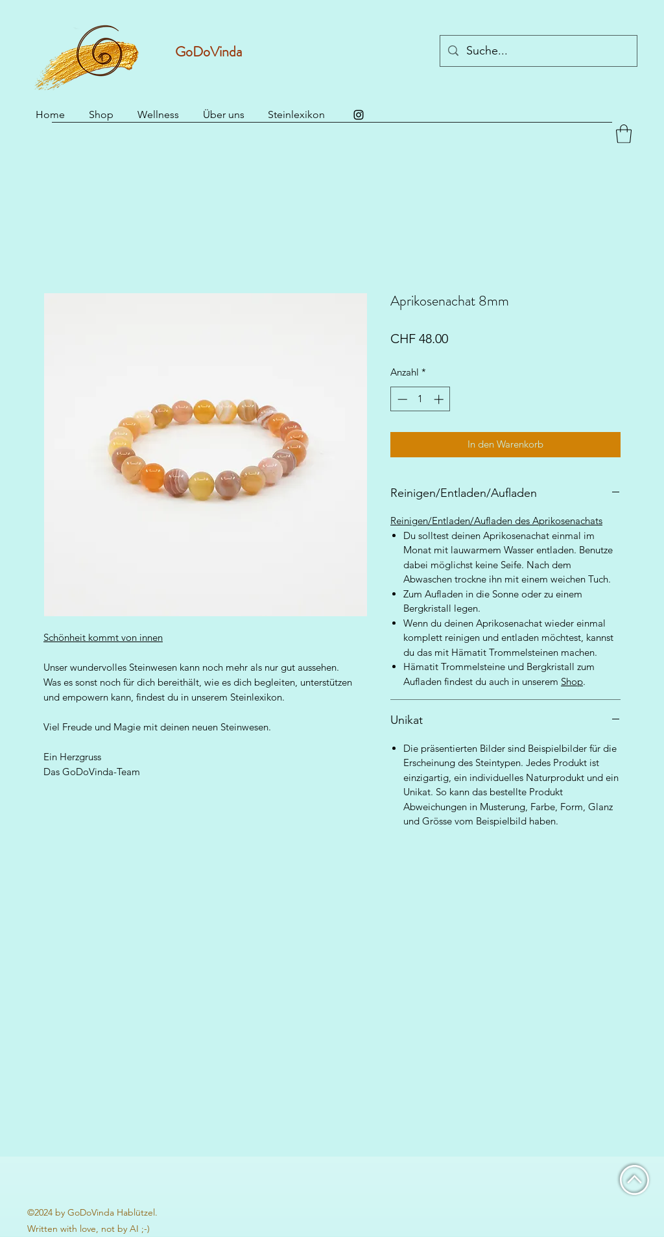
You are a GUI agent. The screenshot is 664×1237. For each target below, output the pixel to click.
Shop (572, 681)
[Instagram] (358, 114)
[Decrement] (401, 399)
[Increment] (440, 399)
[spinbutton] (420, 399)
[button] (624, 134)
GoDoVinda (208, 52)
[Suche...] (538, 51)
